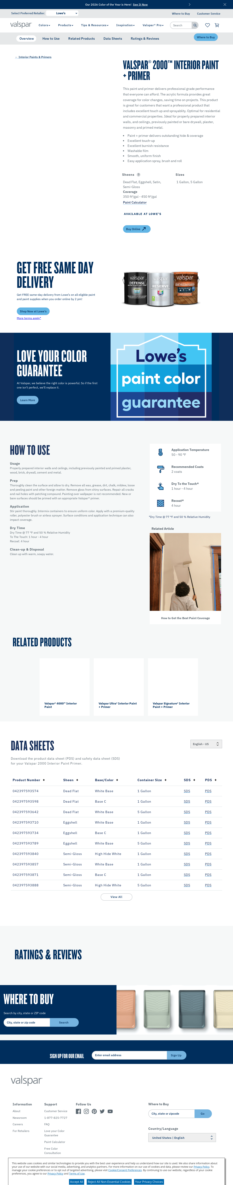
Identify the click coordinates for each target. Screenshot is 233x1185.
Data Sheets (112, 38)
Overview (27, 38)
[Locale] (206, 744)
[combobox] (181, 25)
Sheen (70, 780)
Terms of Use (77, 1173)
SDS (189, 780)
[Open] (138, 175)
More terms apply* (29, 318)
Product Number (29, 780)
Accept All (76, 1182)
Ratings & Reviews (145, 38)
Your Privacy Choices (149, 1182)
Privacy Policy (201, 1166)
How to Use (51, 38)
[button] (145, 174)
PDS (211, 780)
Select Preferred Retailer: (28, 13)
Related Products (81, 38)
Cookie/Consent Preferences (125, 1170)
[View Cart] (217, 25)
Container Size (152, 780)
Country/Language (163, 1129)
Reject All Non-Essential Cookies (109, 1182)
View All (116, 897)
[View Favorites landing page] (207, 25)
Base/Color (106, 780)
